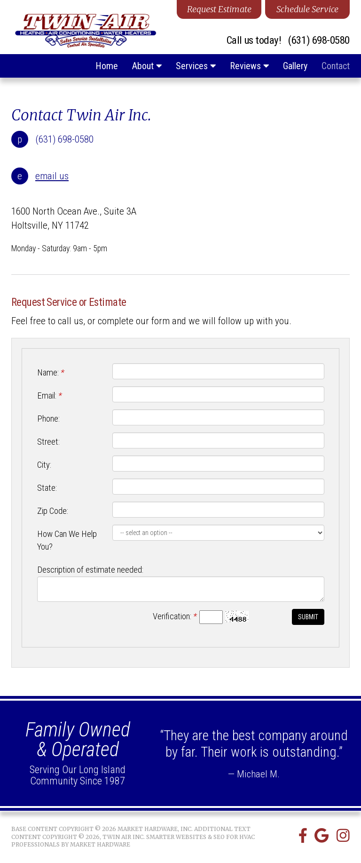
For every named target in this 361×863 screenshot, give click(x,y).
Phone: (48, 419)
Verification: (175, 616)
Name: (50, 373)
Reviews (249, 66)
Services (196, 66)
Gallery (295, 66)
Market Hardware (100, 844)
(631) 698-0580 (319, 40)
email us (52, 176)
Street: (48, 442)
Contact (336, 66)
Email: (49, 396)
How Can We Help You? (67, 540)
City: (44, 465)
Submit (308, 617)
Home (106, 66)
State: (47, 488)
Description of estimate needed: (90, 570)
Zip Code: (52, 511)
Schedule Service (307, 9)
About (147, 66)
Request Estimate (219, 9)
